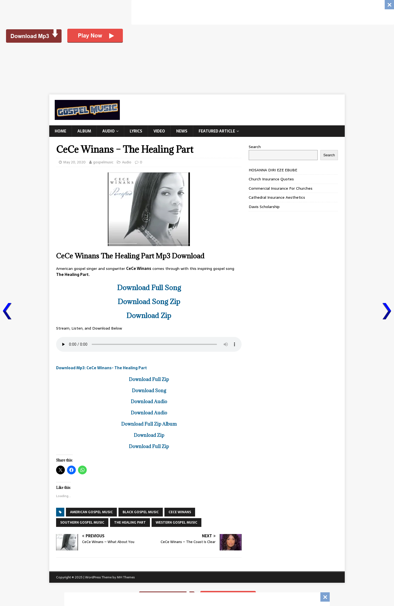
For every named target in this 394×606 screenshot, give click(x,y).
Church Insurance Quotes (271, 179)
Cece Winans (180, 512)
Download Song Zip (149, 301)
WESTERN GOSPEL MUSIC (176, 522)
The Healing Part (130, 522)
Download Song (149, 391)
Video (159, 131)
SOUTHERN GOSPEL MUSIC (82, 522)
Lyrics (136, 131)
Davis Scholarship (264, 207)
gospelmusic (103, 162)
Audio (108, 131)
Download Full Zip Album (149, 424)
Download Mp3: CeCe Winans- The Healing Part (101, 368)
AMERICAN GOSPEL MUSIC (91, 512)
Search (255, 147)
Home (60, 131)
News (181, 131)
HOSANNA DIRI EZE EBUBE (273, 170)
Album (84, 131)
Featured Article (217, 131)
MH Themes (126, 577)
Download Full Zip (149, 379)
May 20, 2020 (74, 162)
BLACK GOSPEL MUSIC (141, 512)
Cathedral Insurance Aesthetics (277, 197)
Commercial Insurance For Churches (280, 188)
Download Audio (149, 402)
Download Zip (148, 315)
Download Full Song (149, 287)
